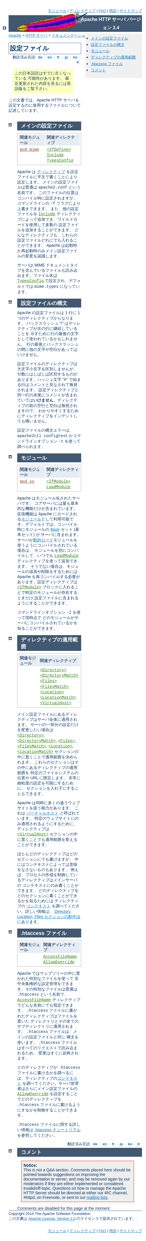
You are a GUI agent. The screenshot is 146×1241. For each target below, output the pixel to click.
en (49, 57)
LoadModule (58, 487)
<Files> (48, 681)
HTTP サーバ (36, 35)
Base (55, 529)
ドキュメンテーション (70, 35)
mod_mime (29, 149)
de (40, 57)
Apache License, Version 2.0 (52, 1218)
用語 (112, 11)
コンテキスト (38, 906)
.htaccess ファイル (107, 64)
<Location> (52, 692)
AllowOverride (59, 962)
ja (66, 57)
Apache (15, 35)
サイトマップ (131, 11)
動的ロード (43, 540)
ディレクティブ (82, 11)
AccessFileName (60, 956)
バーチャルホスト (42, 813)
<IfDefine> (59, 149)
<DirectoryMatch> (59, 675)
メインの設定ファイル (109, 38)
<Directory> (53, 670)
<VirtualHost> (55, 703)
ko (75, 57)
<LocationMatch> (58, 697)
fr (58, 57)
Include (55, 155)
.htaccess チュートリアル (57, 1130)
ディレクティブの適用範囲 (113, 57)
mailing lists (97, 1197)
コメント (98, 70)
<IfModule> (58, 481)
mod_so (27, 481)
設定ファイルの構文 (107, 44)
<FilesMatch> (54, 686)
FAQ (102, 11)
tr (78, 62)
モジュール (57, 11)
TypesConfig (60, 160)
